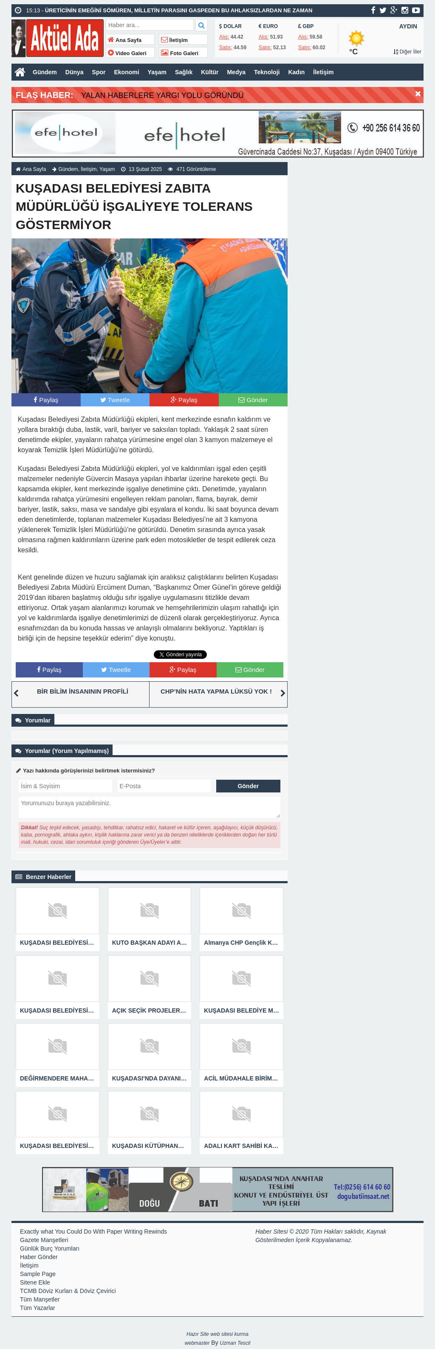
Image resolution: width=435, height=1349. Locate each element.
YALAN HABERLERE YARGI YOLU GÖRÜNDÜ (162, 95)
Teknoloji (267, 72)
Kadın (296, 72)
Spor (99, 72)
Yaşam (157, 72)
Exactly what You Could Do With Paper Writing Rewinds (93, 1231)
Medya (236, 72)
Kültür (209, 72)
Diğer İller (407, 52)
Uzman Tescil (235, 1343)
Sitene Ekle (35, 1282)
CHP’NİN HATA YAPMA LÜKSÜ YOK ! (216, 691)
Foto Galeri (179, 53)
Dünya (74, 72)
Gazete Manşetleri (44, 1240)
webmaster (197, 1343)
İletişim (174, 40)
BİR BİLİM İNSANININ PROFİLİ (82, 691)
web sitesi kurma (230, 1334)
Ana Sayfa (124, 40)
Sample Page (38, 1274)
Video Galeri (127, 53)
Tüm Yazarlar (37, 1307)
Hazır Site (197, 1334)
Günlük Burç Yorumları (49, 1248)
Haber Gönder (39, 1257)
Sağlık (183, 72)
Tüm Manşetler (39, 1299)
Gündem (45, 72)
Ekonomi (126, 72)
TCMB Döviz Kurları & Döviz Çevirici (68, 1290)
